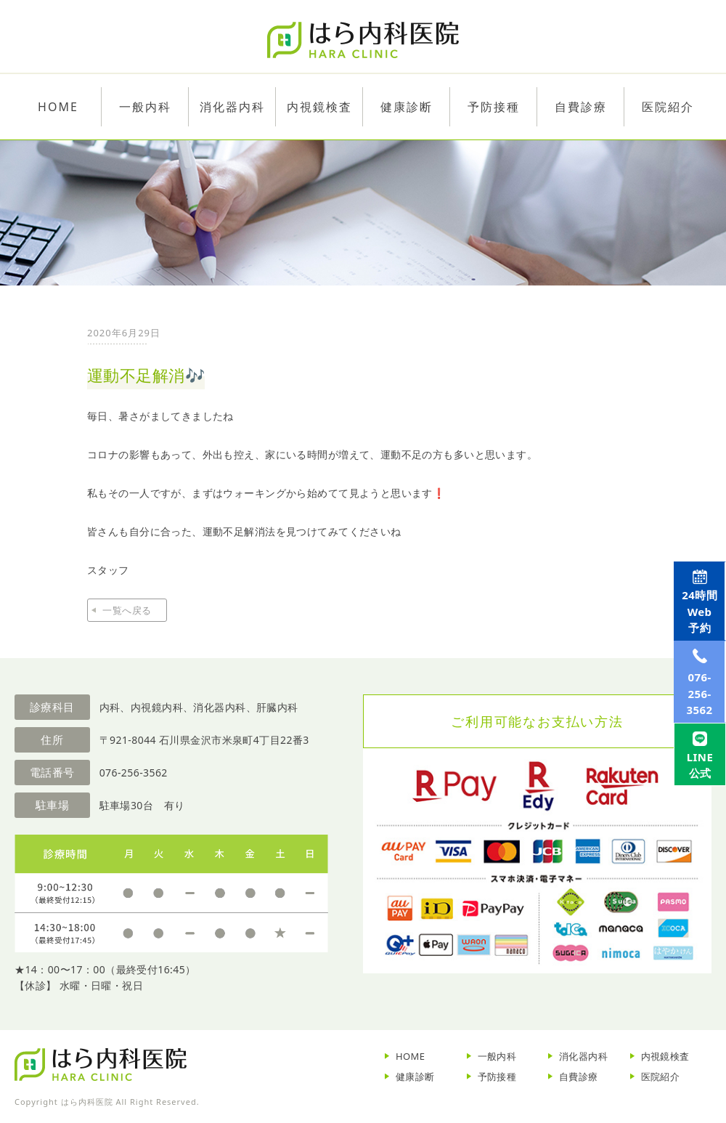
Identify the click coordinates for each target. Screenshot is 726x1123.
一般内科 (497, 1056)
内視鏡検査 (665, 1056)
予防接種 (497, 1076)
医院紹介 (660, 1076)
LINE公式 (695, 839)
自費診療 (578, 1076)
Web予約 (695, 624)
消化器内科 (583, 1056)
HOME (410, 1056)
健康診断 (415, 1076)
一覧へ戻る (126, 610)
